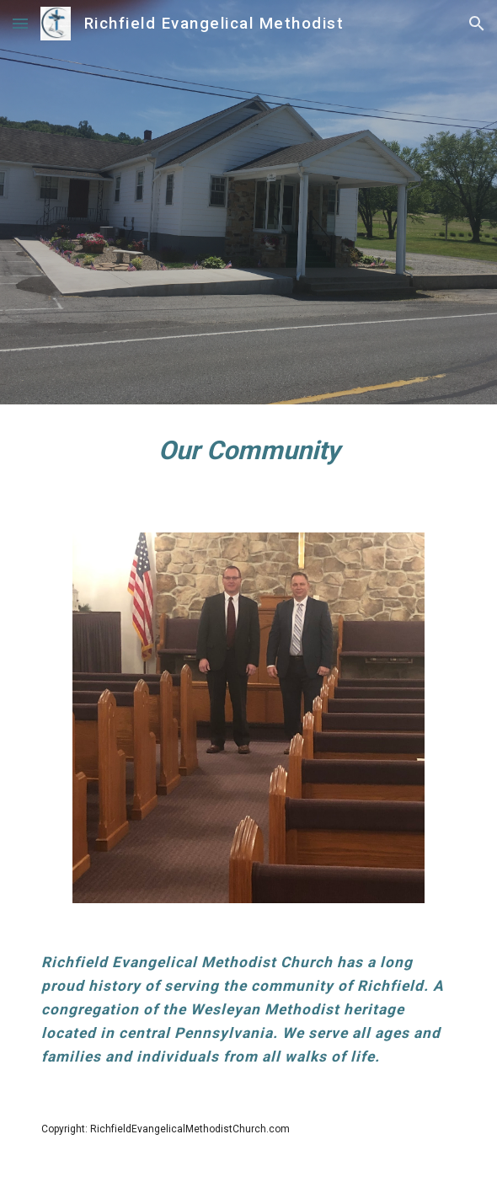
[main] (248, 458)
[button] (20, 23)
